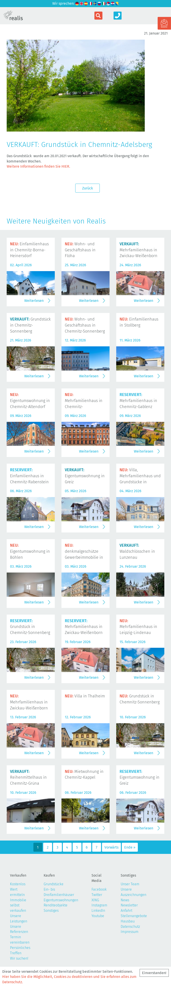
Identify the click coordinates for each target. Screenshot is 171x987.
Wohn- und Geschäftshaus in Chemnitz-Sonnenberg (85, 325)
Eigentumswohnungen (61, 900)
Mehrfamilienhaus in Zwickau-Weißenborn (138, 250)
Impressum (129, 932)
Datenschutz (130, 926)
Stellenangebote (134, 916)
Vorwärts (111, 847)
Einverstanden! (154, 973)
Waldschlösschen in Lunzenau (137, 551)
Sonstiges (51, 910)
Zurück (87, 188)
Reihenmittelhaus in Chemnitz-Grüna (28, 777)
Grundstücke (53, 884)
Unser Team (130, 884)
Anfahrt (126, 910)
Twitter (97, 895)
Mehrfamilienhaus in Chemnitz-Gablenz (138, 400)
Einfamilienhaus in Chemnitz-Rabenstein (29, 475)
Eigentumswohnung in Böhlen (30, 551)
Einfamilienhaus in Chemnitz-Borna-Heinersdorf (29, 250)
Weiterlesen (34, 301)
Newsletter (129, 905)
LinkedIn (98, 910)
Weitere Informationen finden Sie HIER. (38, 166)
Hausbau (128, 921)
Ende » (129, 847)
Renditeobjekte (55, 905)
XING (95, 900)
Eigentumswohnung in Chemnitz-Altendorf (30, 400)
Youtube (98, 916)
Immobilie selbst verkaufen (18, 905)
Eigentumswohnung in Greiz (85, 475)
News (125, 900)
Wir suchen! (19, 958)
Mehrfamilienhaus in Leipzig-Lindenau (138, 626)
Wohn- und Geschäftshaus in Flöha (80, 250)
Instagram (99, 905)
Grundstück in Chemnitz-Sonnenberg (30, 325)
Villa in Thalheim (85, 696)
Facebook (99, 889)
